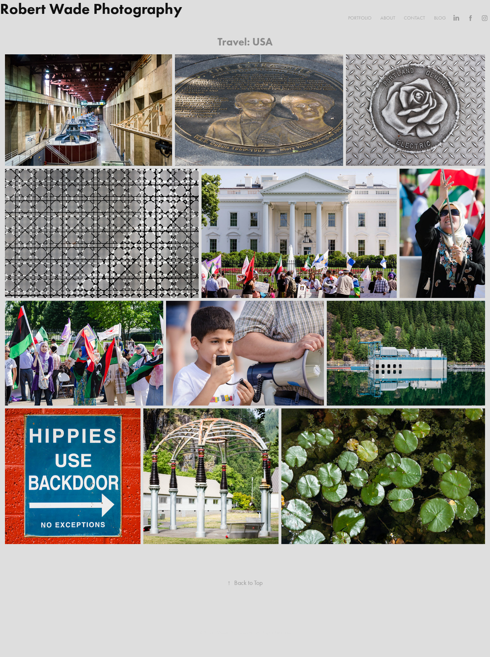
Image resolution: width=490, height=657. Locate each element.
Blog (440, 18)
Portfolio (359, 18)
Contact (414, 18)
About (387, 18)
